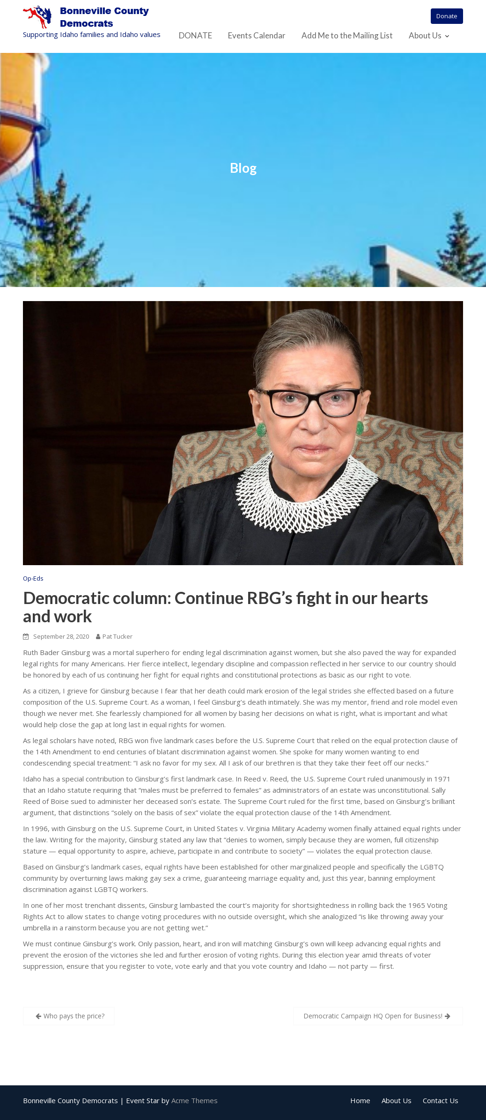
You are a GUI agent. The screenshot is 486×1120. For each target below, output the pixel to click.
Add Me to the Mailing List (347, 35)
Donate (446, 16)
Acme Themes (194, 1100)
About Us (425, 35)
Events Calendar (257, 35)
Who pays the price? (74, 1015)
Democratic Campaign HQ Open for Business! (372, 1015)
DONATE (195, 35)
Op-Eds (33, 578)
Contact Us (440, 1100)
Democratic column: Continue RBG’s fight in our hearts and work (225, 606)
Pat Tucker (114, 636)
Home (360, 1100)
